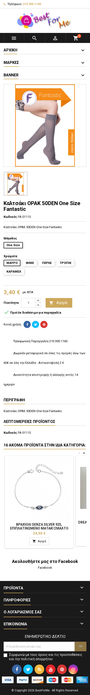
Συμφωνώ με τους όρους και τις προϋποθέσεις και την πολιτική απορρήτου (45, 657)
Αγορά (58, 302)
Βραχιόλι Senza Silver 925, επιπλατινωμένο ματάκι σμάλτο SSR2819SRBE (39, 528)
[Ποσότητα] (28, 303)
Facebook (45, 567)
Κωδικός (10, 217)
